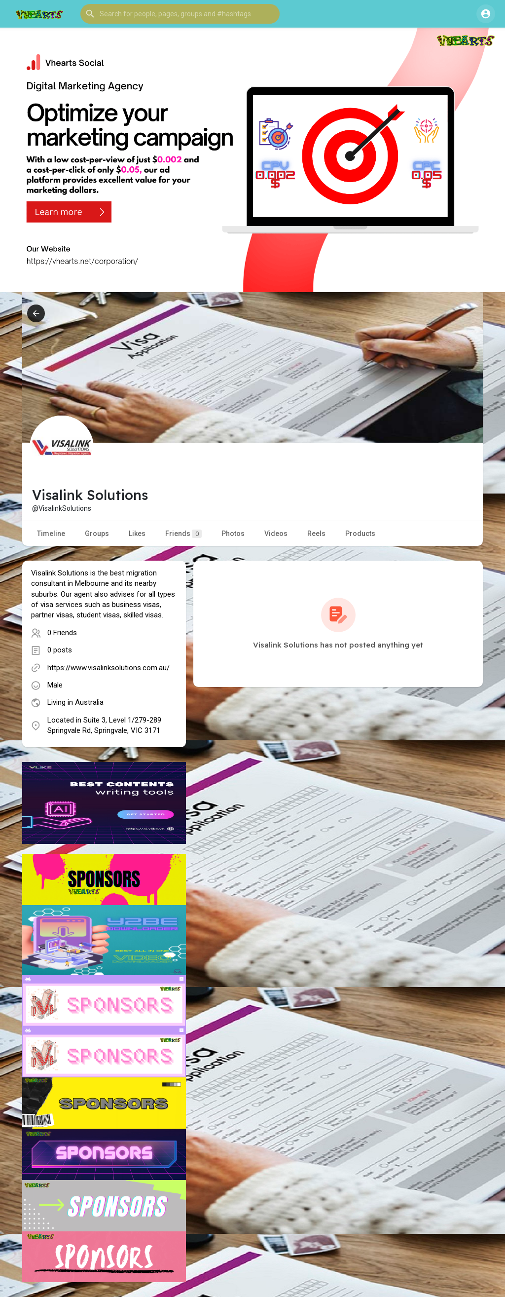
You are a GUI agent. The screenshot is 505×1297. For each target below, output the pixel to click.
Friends (183, 534)
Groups (97, 533)
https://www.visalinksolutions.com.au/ (108, 667)
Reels (316, 533)
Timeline (51, 533)
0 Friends (62, 632)
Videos (276, 533)
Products (360, 533)
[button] (180, 14)
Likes (137, 533)
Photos (233, 533)
